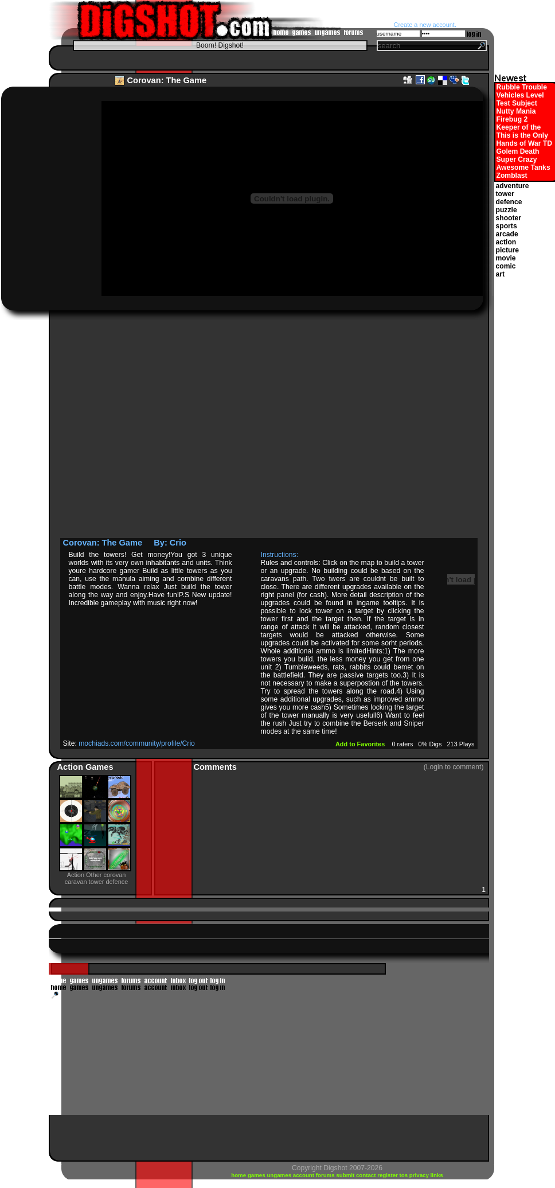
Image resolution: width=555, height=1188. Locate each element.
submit (346, 1175)
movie (506, 258)
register (388, 1175)
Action (71, 767)
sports (506, 226)
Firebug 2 (512, 119)
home (239, 1175)
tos (404, 1175)
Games (99, 767)
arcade (507, 234)
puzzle (506, 210)
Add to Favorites (360, 744)
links (437, 1175)
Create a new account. (425, 24)
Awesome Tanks (523, 167)
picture (507, 250)
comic (506, 266)
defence (509, 202)
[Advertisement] (118, 427)
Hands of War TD (524, 143)
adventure (512, 186)
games (257, 1175)
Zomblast (512, 176)
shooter (509, 218)
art (500, 274)
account (304, 1175)
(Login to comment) (454, 767)
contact (366, 1175)
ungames (279, 1175)
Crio (178, 542)
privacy (420, 1175)
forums (326, 1175)
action (506, 242)
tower (505, 194)
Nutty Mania (516, 111)
